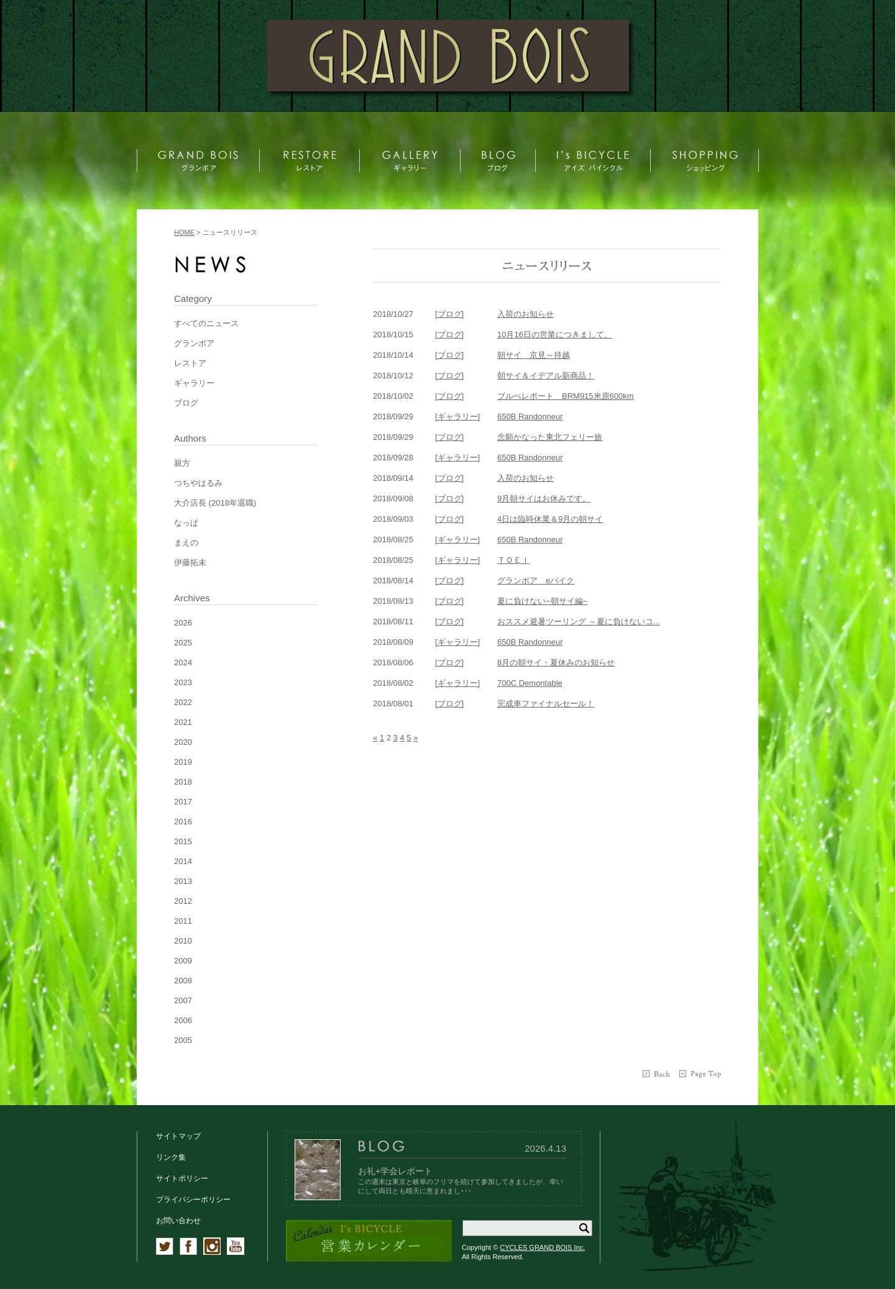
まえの (186, 542)
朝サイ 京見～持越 (533, 355)
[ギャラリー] (457, 416)
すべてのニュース (206, 323)
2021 (183, 722)
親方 (182, 463)
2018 (183, 781)
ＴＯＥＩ (513, 560)
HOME (184, 232)
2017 (183, 801)
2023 (183, 682)
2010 (183, 940)
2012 (183, 901)
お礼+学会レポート (395, 1171)
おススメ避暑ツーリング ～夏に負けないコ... (578, 621)
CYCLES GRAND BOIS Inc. (542, 1247)
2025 (183, 642)
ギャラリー (194, 383)
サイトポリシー (182, 1178)
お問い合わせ (178, 1220)
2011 (183, 921)
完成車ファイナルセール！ (545, 703)
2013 (183, 881)
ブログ (186, 403)
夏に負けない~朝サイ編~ (542, 601)
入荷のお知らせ (525, 314)
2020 (183, 742)
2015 (183, 841)
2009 (183, 960)
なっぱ (186, 522)
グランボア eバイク (535, 580)
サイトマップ (178, 1136)
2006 (183, 1020)
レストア (190, 363)
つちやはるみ (198, 483)
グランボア (194, 343)
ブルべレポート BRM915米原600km (565, 396)
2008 (183, 980)
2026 (183, 622)
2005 (183, 1040)
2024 (183, 662)
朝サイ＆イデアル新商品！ (545, 375)
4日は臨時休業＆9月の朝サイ (550, 519)
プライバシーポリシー (193, 1199)
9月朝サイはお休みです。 (543, 498)
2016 (183, 821)
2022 (183, 702)
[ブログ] (449, 314)
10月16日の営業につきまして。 (554, 334)
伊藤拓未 (190, 562)
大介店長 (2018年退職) (215, 503)
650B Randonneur (530, 416)
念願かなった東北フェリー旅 (549, 437)
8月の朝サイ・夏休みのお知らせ (556, 662)
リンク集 (171, 1157)
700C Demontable (529, 683)
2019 (183, 762)
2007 (183, 1000)
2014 (183, 861)
